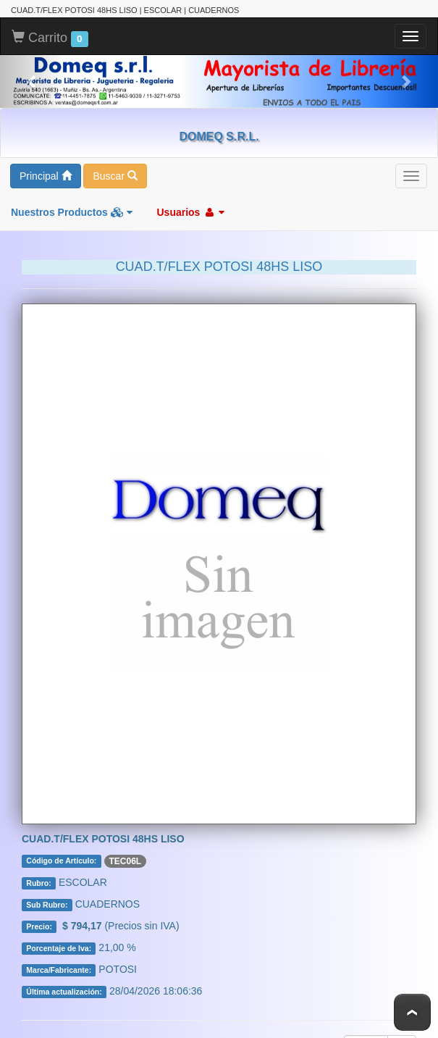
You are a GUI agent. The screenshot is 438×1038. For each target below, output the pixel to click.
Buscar (115, 176)
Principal (46, 176)
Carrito (50, 38)
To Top (412, 1012)
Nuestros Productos (71, 212)
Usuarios (190, 212)
